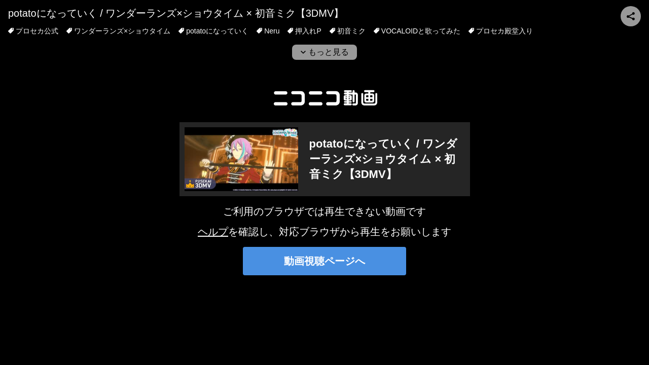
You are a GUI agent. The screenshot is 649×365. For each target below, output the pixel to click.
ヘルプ (213, 231)
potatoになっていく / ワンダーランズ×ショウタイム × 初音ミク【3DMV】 (176, 13)
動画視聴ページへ (324, 261)
